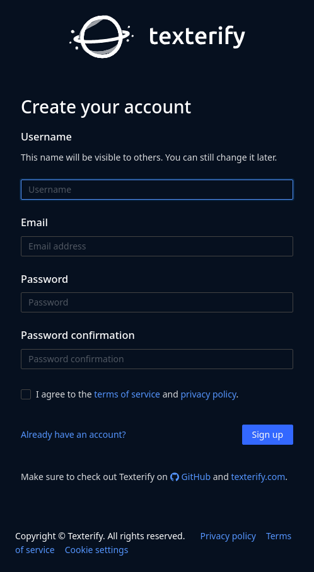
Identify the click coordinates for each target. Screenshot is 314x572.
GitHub (190, 477)
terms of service (127, 394)
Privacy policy (228, 536)
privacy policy (208, 394)
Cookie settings (97, 550)
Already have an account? (73, 434)
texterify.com (258, 477)
